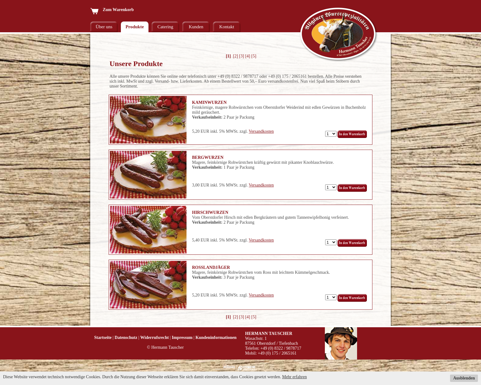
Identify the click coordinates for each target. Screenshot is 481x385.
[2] (235, 56)
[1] (228, 56)
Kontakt (226, 26)
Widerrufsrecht (154, 337)
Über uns (104, 26)
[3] (241, 56)
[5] (253, 56)
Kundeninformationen (216, 337)
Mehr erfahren (294, 377)
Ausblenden (464, 378)
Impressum (182, 337)
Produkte (134, 26)
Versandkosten (261, 131)
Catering (165, 26)
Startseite (103, 337)
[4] (247, 56)
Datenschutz (126, 337)
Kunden (196, 26)
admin (229, 366)
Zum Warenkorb (112, 9)
